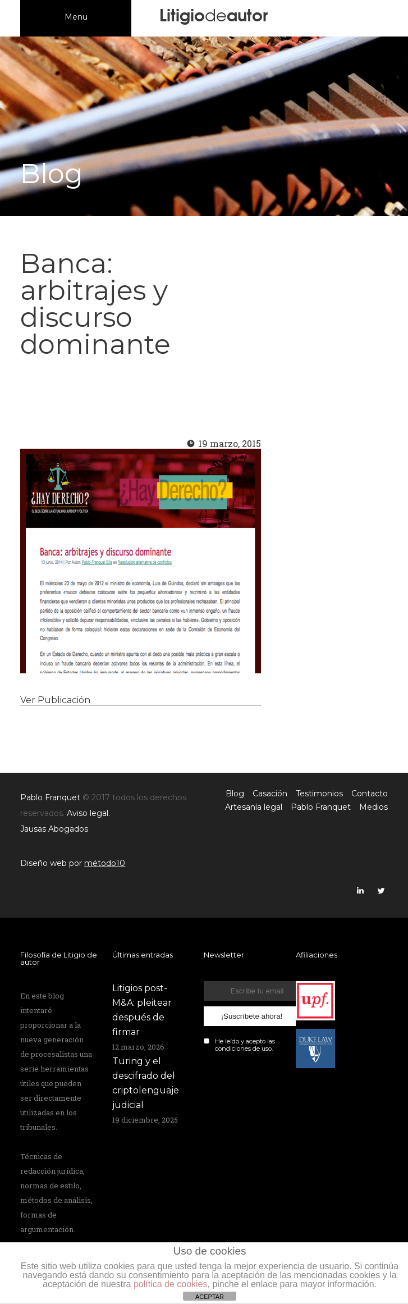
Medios (373, 807)
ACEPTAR (209, 1296)
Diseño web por (72, 863)
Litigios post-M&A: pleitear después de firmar (142, 1010)
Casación (270, 793)
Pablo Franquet (321, 807)
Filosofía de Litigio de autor (58, 958)
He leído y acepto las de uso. (245, 1044)
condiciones (233, 1048)
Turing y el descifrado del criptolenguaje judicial (145, 1083)
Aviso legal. (88, 813)
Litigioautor (213, 13)
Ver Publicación (55, 700)
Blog (235, 793)
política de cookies (171, 1284)
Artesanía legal (253, 807)
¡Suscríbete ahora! (252, 1016)
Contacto (369, 793)
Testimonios (319, 793)
